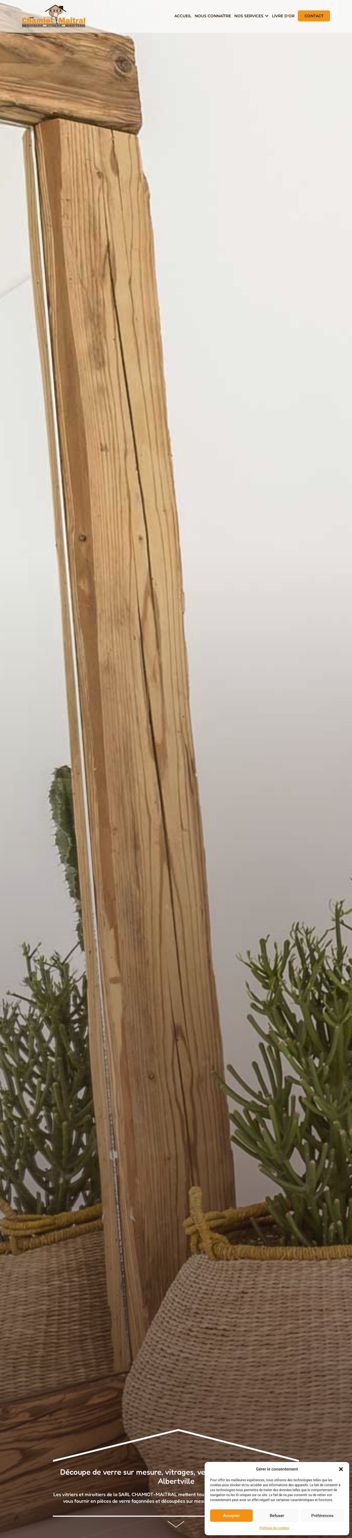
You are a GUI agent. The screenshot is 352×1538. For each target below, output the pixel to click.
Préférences (322, 1515)
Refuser (277, 1515)
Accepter (231, 1515)
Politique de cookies (274, 1528)
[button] (341, 1469)
